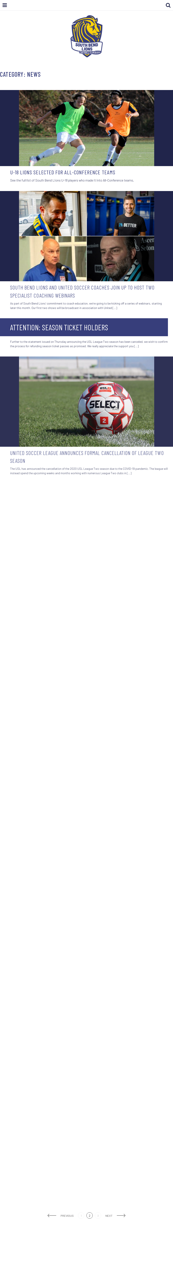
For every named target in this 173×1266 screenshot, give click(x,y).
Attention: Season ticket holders (59, 327)
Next (109, 1215)
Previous (67, 1215)
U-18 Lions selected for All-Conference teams (62, 172)
